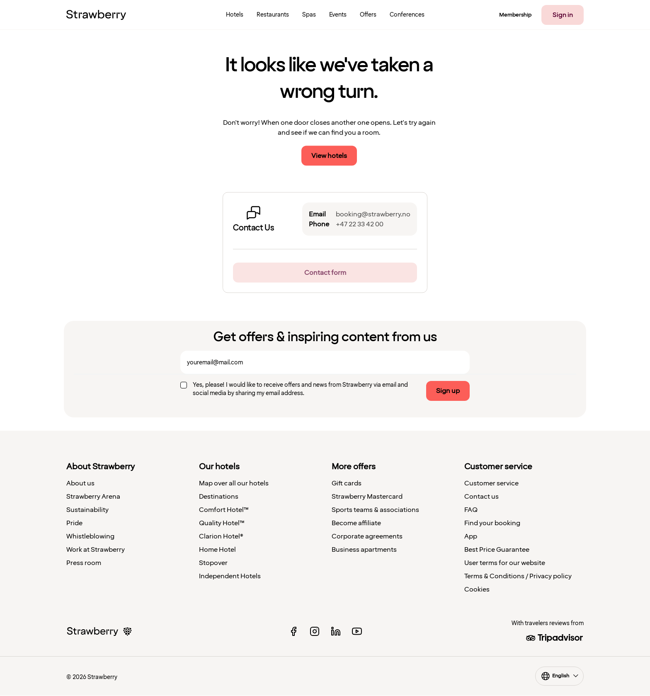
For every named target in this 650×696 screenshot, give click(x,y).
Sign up (448, 390)
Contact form (325, 272)
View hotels (329, 155)
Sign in (563, 14)
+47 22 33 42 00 (359, 224)
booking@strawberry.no (373, 214)
